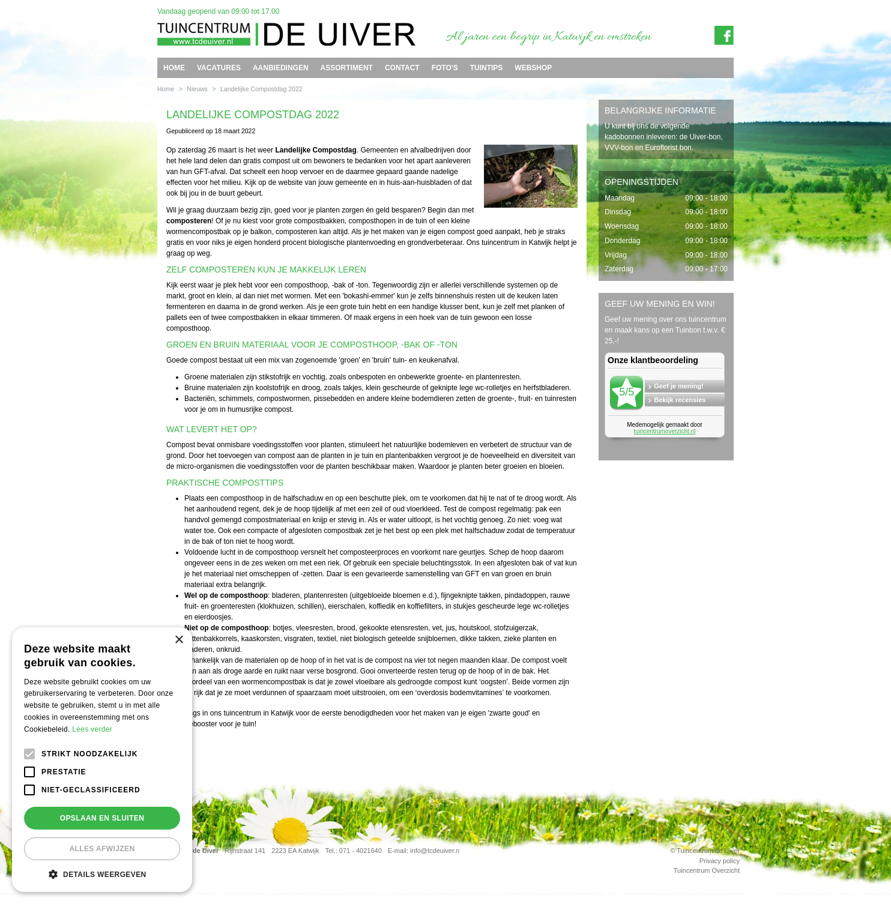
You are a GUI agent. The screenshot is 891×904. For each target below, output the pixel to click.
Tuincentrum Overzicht (707, 870)
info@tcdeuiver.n (434, 850)
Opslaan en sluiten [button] (102, 818)
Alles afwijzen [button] (101, 849)
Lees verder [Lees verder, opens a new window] (92, 729)
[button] (102, 874)
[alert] (102, 759)
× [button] (178, 640)
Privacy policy (719, 860)
